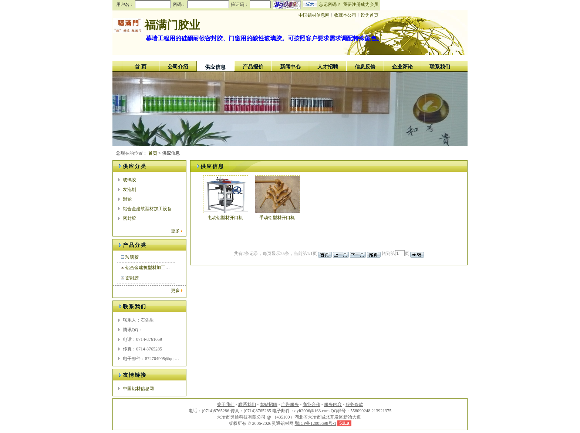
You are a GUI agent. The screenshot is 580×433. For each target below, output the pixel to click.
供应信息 (215, 67)
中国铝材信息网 (138, 388)
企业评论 (402, 67)
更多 (175, 231)
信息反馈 (365, 67)
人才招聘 (327, 67)
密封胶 (129, 218)
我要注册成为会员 (360, 4)
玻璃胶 (129, 179)
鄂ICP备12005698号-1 (316, 423)
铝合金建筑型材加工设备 (147, 208)
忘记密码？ (330, 4)
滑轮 (127, 199)
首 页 (140, 67)
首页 (152, 153)
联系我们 (439, 67)
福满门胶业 (172, 25)
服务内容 (333, 404)
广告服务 (290, 404)
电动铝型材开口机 (225, 217)
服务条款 (354, 404)
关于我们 (226, 404)
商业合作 (311, 404)
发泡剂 (129, 189)
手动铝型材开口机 (277, 217)
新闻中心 (290, 67)
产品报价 (253, 67)
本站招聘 (268, 404)
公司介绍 (178, 67)
